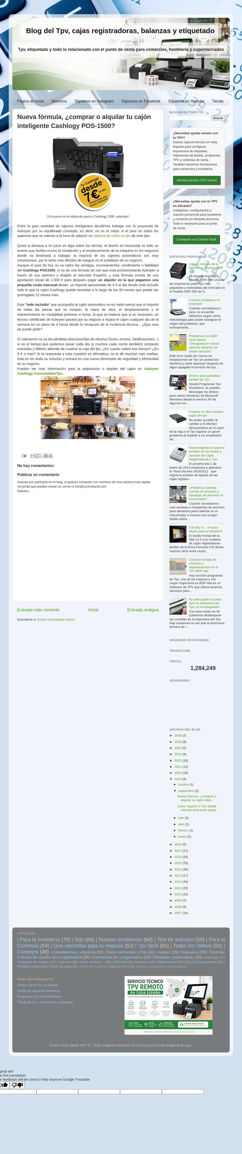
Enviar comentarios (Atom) (56, 619)
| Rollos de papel (60, 966)
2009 (178, 900)
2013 (178, 875)
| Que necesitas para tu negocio (87, 946)
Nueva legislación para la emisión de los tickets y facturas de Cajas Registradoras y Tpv (207, 453)
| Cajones (63, 962)
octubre (184, 784)
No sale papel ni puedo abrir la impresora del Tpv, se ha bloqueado (205, 603)
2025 (178, 742)
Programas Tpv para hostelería (39, 996)
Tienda (217, 101)
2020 (178, 773)
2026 (178, 735)
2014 (178, 869)
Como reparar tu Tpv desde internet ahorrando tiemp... (197, 808)
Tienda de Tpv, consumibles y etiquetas (45, 1002)
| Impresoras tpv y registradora (117, 957)
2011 (178, 888)
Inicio (93, 609)
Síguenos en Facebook (140, 101)
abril (181, 824)
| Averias (163, 952)
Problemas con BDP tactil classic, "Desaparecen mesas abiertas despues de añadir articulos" (204, 343)
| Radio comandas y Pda (126, 952)
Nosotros (59, 101)
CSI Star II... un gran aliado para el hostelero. (206, 529)
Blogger (186, 1045)
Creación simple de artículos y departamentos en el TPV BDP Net (203, 565)
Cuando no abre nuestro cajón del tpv (206, 413)
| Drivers (83, 966)
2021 (178, 766)
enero (182, 836)
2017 (178, 850)
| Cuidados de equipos (33, 962)
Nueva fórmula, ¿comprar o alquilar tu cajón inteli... (196, 798)
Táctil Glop (210, 957)
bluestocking (140, 1045)
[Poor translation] (17, 1085)
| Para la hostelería (38, 939)
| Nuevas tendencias (119, 939)
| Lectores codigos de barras (112, 966)
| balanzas (141, 962)
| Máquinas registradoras (173, 957)
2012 (178, 881)
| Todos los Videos (191, 946)
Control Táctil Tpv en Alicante (37, 985)
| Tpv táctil (146, 946)
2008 (178, 907)
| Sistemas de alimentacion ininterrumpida (158, 966)
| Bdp (78, 939)
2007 (178, 913)
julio (181, 818)
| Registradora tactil (169, 962)
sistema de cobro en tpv (112, 236)
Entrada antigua (143, 609)
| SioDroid (119, 962)
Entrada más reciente (38, 609)
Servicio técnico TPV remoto (197, 180)
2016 (178, 857)
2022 (178, 760)
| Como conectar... (91, 962)
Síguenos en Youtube (186, 101)
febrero (183, 830)
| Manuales (188, 952)
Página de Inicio (30, 101)
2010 (178, 894)
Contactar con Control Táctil (196, 239)
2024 (178, 748)
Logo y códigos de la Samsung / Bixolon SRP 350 (206, 267)
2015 (178, 863)
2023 (178, 754)
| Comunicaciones (203, 962)
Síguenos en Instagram (94, 101)
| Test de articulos (174, 939)
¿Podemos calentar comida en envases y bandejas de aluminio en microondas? (206, 493)
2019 (178, 779)
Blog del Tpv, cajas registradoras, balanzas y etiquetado (120, 31)
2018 (178, 844)
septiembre (186, 791)
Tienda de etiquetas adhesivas (38, 991)
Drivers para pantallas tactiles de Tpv (204, 377)
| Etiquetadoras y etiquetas (73, 952)
